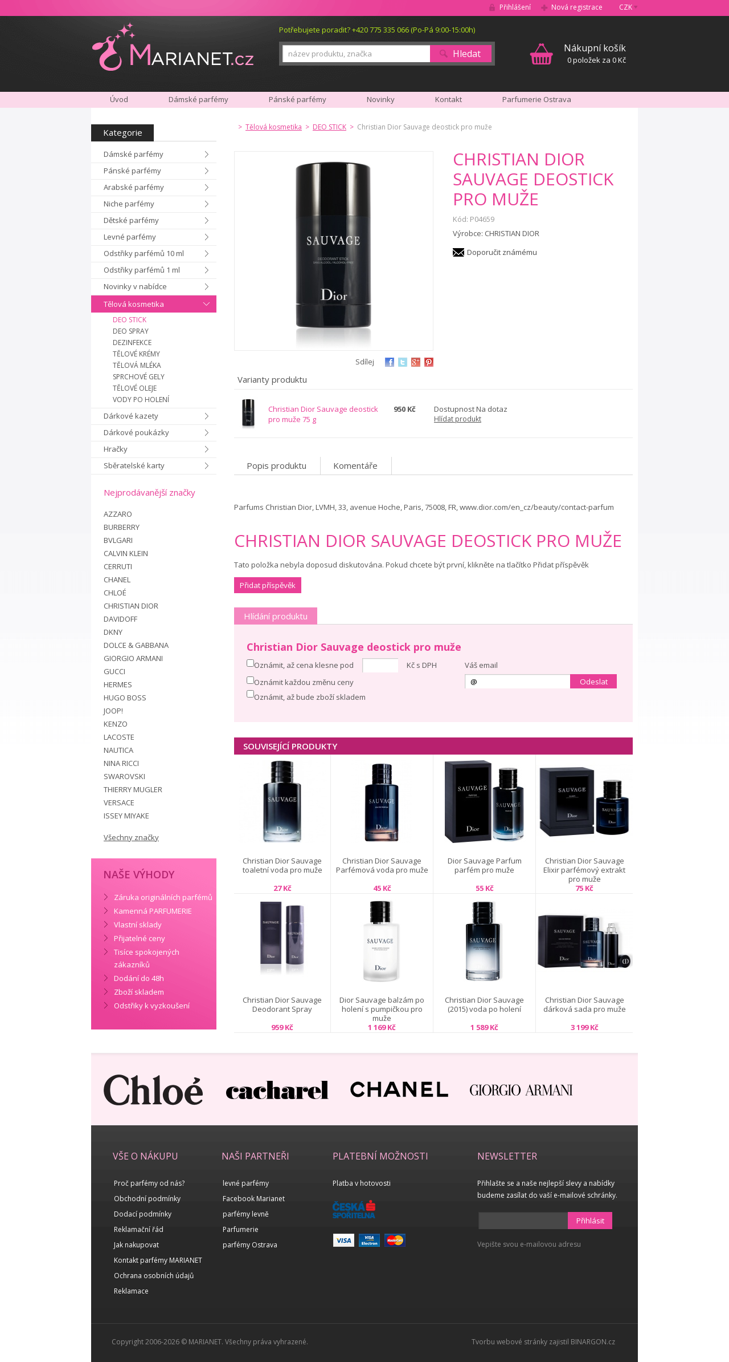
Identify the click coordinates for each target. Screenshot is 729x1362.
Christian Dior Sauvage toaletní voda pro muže (282, 865)
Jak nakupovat (136, 1245)
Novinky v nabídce (135, 286)
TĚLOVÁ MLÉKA (137, 365)
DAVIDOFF (120, 619)
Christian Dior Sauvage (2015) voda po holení (484, 1004)
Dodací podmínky (142, 1214)
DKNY (113, 632)
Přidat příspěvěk (268, 585)
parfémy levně (246, 1214)
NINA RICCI (121, 763)
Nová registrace (577, 7)
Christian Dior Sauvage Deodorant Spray (282, 1004)
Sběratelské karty (134, 465)
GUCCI (114, 671)
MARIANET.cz (172, 46)
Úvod (119, 99)
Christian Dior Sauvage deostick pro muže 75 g (323, 414)
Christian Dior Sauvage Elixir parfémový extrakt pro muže (584, 869)
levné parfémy (246, 1183)
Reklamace (131, 1291)
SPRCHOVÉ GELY (139, 377)
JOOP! (113, 711)
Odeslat (594, 681)
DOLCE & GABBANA (136, 645)
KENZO (116, 724)
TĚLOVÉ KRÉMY (136, 354)
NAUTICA (118, 750)
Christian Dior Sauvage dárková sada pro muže (584, 1004)
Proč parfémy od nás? (149, 1183)
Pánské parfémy (132, 170)
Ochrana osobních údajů (154, 1275)
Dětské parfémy (131, 220)
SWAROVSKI (124, 776)
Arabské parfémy (134, 187)
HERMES (118, 684)
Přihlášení (515, 7)
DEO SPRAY (131, 331)
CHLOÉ (115, 592)
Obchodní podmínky (147, 1198)
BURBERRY (122, 527)
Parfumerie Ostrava (536, 99)
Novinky (381, 99)
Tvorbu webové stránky (509, 1342)
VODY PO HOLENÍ (141, 399)
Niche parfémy (129, 203)
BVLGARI (118, 540)
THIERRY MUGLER (133, 789)
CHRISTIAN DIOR (131, 606)
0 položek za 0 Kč (595, 53)
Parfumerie (241, 1229)
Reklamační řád (138, 1229)
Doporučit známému (502, 252)
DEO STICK (129, 320)
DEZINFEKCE (132, 342)
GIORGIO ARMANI (133, 658)
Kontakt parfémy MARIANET (158, 1260)
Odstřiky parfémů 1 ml (142, 270)
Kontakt (448, 99)
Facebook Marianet (254, 1198)
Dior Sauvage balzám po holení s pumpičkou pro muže (381, 1009)
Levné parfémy (130, 237)
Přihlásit (590, 1220)
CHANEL (117, 579)
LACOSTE (119, 737)
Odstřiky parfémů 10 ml (144, 253)
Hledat (467, 53)
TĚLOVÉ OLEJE (135, 388)
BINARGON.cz (593, 1342)
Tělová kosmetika (134, 304)
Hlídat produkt (457, 419)
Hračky (116, 449)
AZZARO (118, 514)
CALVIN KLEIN (126, 553)
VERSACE (119, 802)
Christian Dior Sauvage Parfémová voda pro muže (382, 865)
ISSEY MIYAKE (126, 815)
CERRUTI (118, 566)
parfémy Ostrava (250, 1245)
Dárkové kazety (131, 416)
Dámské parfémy (133, 154)
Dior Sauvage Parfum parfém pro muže (485, 865)
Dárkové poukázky (136, 432)
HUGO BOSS (125, 697)
